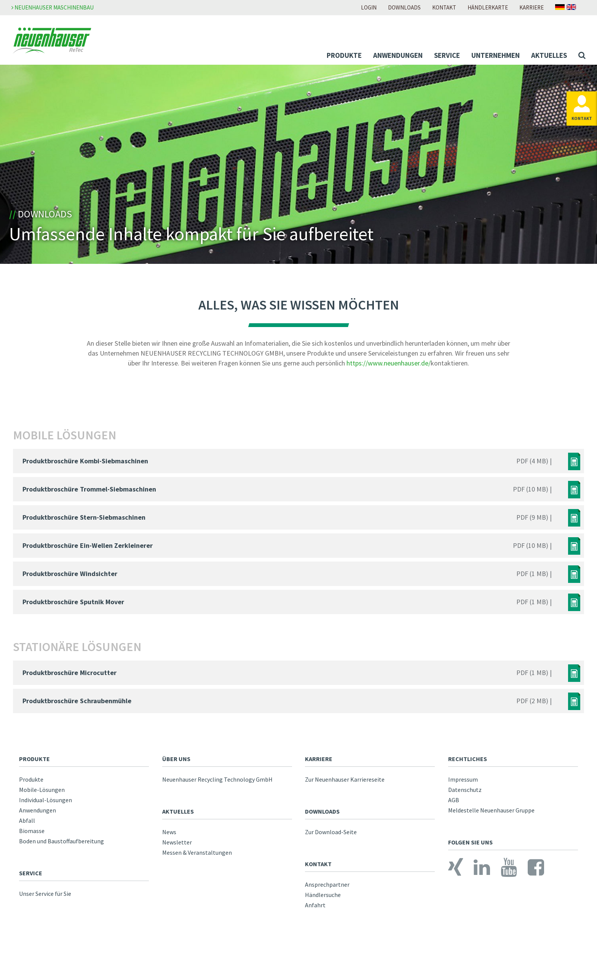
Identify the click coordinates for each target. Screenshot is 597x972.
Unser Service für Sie (45, 898)
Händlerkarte (488, 7)
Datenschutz (465, 794)
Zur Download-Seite (331, 836)
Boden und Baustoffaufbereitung (61, 845)
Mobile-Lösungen (42, 794)
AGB (453, 804)
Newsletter (177, 847)
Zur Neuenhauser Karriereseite (345, 784)
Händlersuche (323, 899)
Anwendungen (398, 55)
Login (369, 7)
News (169, 836)
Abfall (27, 825)
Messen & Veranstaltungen (197, 857)
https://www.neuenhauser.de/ (388, 367)
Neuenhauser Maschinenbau (52, 7)
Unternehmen (495, 55)
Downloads (404, 7)
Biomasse (32, 835)
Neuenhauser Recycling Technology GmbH (217, 784)
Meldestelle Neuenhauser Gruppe (491, 815)
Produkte (344, 55)
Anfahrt (315, 909)
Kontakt (444, 7)
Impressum (463, 784)
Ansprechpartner (327, 889)
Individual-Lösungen (45, 804)
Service (447, 55)
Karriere (531, 7)
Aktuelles (549, 55)
